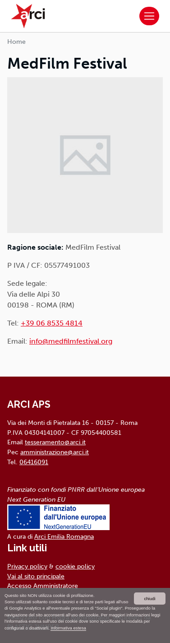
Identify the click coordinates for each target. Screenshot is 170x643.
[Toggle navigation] (149, 16)
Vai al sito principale (35, 576)
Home (16, 42)
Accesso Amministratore (42, 586)
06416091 (33, 462)
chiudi (149, 598)
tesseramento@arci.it (55, 442)
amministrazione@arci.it (54, 452)
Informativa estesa (68, 627)
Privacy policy (27, 566)
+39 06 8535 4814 (52, 323)
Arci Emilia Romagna (64, 536)
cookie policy (75, 566)
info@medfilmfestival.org (70, 341)
